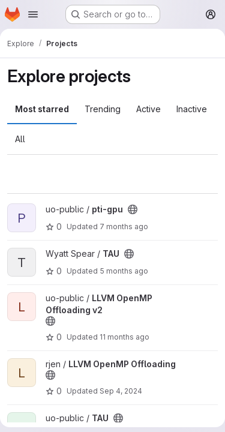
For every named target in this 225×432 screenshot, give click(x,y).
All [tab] (20, 139)
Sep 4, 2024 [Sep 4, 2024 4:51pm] (121, 390)
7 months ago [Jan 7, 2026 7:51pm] (124, 226)
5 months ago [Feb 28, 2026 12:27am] (124, 270)
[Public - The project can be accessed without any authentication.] (132, 209)
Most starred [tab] (42, 109)
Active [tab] (148, 109)
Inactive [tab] (191, 109)
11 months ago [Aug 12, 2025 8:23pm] (124, 336)
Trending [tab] (103, 109)
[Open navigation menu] (33, 14)
